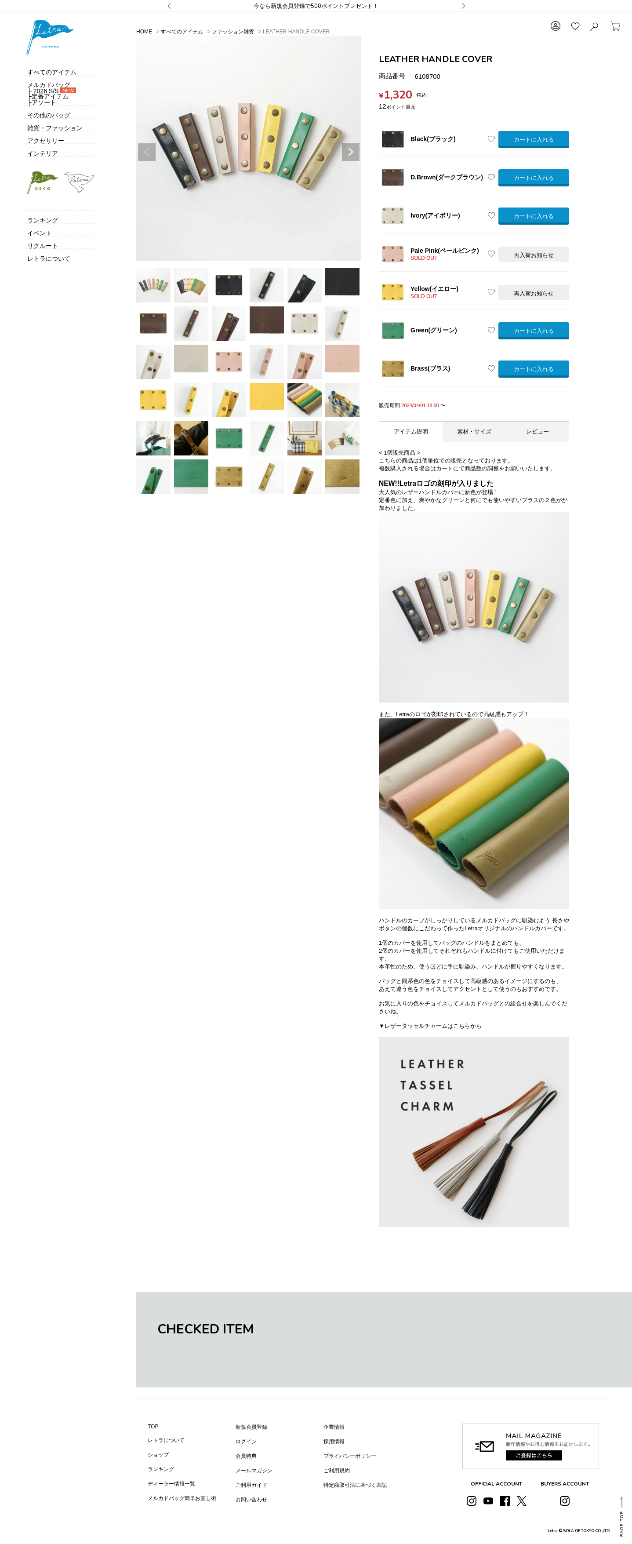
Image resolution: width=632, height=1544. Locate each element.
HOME (144, 32)
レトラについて (166, 1440)
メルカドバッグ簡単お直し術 (182, 1498)
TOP (153, 1427)
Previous (147, 152)
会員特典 (246, 1456)
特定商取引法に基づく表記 (355, 1485)
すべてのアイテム (182, 32)
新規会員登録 (251, 1427)
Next (351, 152)
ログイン (246, 1441)
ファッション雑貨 (233, 32)
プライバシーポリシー (349, 1456)
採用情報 (334, 1441)
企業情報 (334, 1427)
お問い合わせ (251, 1500)
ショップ (158, 1455)
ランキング (161, 1469)
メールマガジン (254, 1471)
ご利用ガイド (251, 1485)
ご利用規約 (336, 1471)
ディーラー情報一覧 (171, 1484)
